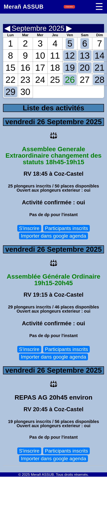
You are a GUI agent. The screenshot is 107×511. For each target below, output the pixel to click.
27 (85, 80)
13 (85, 56)
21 (100, 68)
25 (55, 80)
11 (55, 56)
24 (40, 80)
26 (70, 80)
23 (25, 80)
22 (10, 80)
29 (10, 92)
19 (70, 68)
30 (25, 92)
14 (100, 56)
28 (100, 80)
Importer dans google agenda (53, 236)
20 (85, 68)
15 (10, 68)
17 (40, 68)
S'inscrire (29, 228)
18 (55, 68)
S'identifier (69, 7)
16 (25, 68)
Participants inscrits (66, 228)
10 (40, 56)
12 (70, 56)
